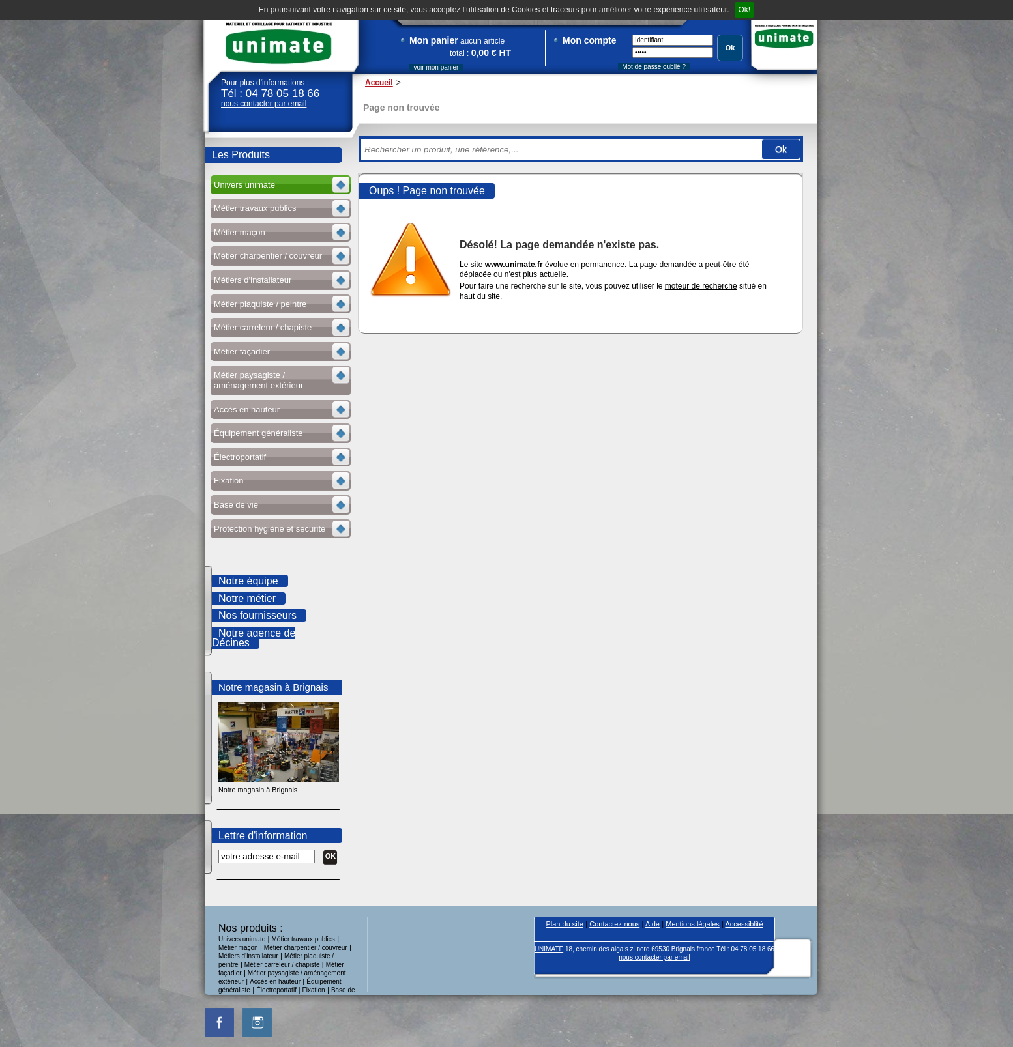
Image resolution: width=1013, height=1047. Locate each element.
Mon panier (433, 40)
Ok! (745, 9)
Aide (652, 924)
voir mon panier (436, 67)
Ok (730, 47)
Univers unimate (241, 939)
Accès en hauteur (275, 981)
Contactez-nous (614, 924)
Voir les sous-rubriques (279, 187)
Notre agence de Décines (253, 638)
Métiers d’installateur (248, 956)
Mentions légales (693, 924)
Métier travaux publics (303, 939)
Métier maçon (238, 947)
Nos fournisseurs (257, 615)
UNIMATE (279, 43)
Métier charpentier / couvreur (305, 947)
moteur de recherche (701, 286)
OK (330, 856)
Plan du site (564, 924)
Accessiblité (744, 924)
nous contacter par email (263, 103)
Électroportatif (277, 990)
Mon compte (589, 40)
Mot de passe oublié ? (654, 66)
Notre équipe (248, 580)
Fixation (313, 990)
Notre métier (247, 598)
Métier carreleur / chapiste (282, 964)
